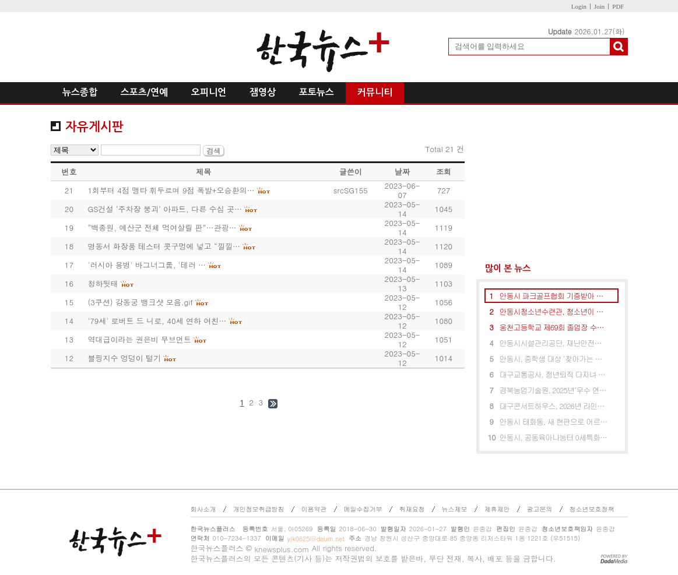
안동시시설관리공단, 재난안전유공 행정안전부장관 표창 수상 (554, 343)
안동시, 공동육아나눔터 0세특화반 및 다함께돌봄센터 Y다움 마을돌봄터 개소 (554, 437)
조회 (443, 171)
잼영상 (263, 92)
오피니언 (208, 92)
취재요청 (412, 509)
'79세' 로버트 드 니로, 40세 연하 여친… (156, 320)
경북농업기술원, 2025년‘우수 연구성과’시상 (554, 390)
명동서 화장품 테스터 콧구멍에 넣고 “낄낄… (163, 246)
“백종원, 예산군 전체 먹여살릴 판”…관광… (161, 227)
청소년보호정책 (592, 509)
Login (578, 6)
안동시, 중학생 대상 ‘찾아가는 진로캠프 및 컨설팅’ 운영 (554, 359)
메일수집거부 (363, 509)
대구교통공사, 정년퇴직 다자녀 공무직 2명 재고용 (554, 374)
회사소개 (203, 509)
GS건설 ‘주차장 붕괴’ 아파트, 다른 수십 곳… (164, 208)
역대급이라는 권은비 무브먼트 (139, 339)
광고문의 (540, 509)
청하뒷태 (102, 283)
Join (599, 6)
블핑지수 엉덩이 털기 (124, 358)
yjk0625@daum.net (316, 538)
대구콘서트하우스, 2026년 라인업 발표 (554, 406)
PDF (618, 6)
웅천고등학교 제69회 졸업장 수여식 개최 (554, 327)
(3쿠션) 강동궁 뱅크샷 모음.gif (139, 302)
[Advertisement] (552, 184)
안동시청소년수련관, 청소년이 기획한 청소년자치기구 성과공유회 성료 (554, 311)
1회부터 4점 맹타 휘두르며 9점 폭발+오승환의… (170, 190)
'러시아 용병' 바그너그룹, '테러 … (146, 264)
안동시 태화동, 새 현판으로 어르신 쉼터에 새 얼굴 (554, 421)
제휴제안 (497, 509)
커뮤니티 (374, 92)
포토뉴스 (316, 92)
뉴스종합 (79, 92)
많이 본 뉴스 (503, 268)
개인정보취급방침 (258, 509)
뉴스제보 (455, 509)
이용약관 (314, 509)
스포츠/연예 (144, 92)
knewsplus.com (281, 549)
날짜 (402, 171)
